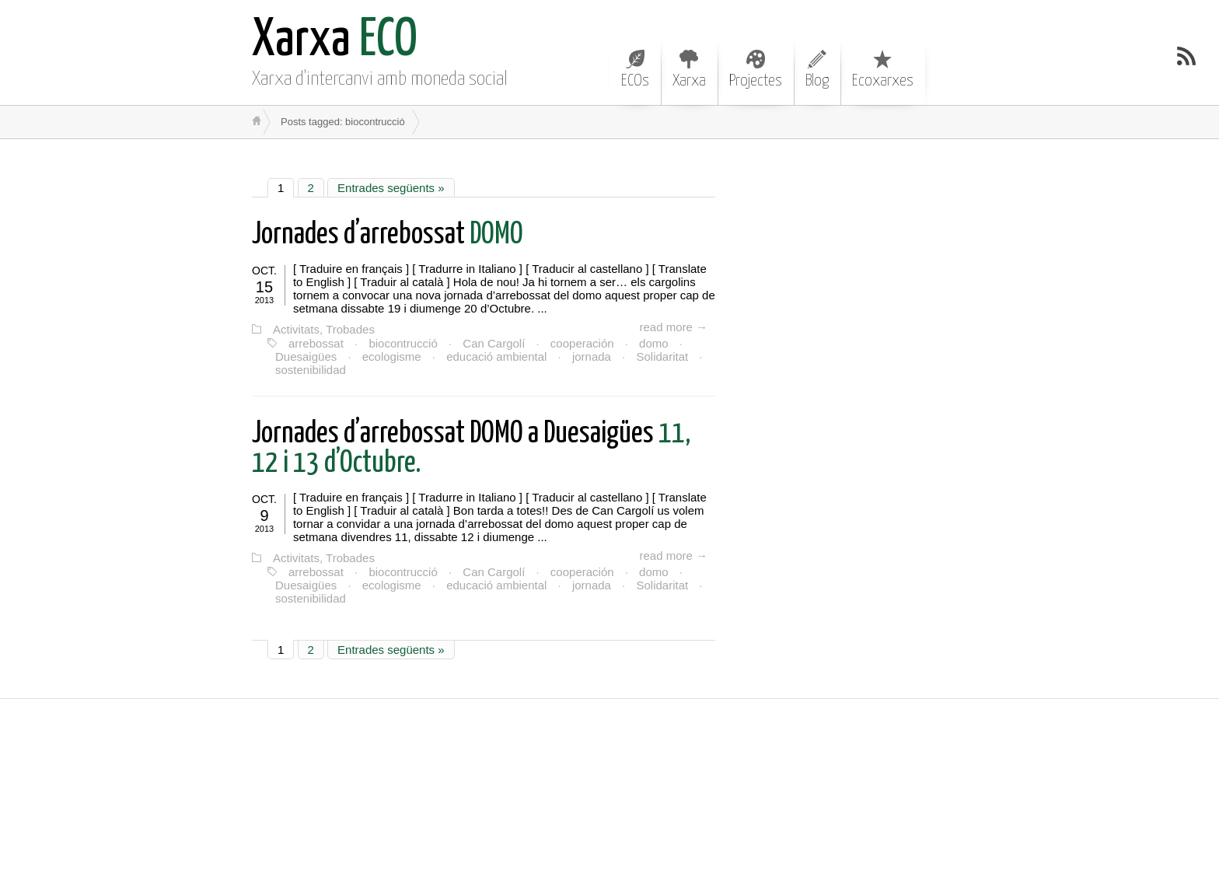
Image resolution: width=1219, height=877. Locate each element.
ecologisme (391, 356)
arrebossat (316, 343)
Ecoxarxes (882, 69)
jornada (591, 356)
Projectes (755, 69)
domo (654, 343)
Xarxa (689, 69)
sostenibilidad (310, 369)
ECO (334, 41)
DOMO (387, 235)
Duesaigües (306, 356)
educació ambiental (496, 356)
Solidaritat (662, 356)
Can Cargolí (494, 343)
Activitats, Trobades (324, 329)
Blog (817, 69)
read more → (673, 327)
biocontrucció (402, 343)
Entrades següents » (391, 187)
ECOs (635, 69)
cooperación (582, 343)
